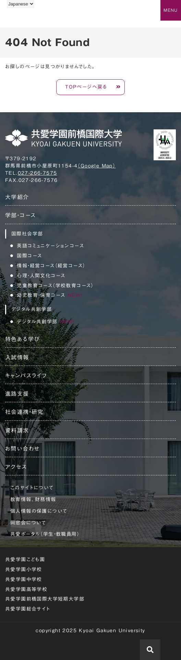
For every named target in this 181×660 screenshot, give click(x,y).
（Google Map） (96, 165)
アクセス (16, 467)
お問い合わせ (22, 448)
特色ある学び (22, 339)
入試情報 (17, 357)
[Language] (20, 4)
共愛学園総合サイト (27, 608)
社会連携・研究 (24, 412)
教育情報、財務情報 (33, 499)
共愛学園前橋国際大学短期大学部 (44, 599)
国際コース (29, 255)
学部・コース (20, 215)
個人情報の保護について (38, 511)
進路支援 (17, 393)
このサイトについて (32, 487)
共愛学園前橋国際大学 (38, 18)
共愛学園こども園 (25, 559)
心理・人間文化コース (41, 275)
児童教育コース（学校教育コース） (55, 285)
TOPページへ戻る (86, 86)
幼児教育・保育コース (49, 295)
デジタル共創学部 (45, 321)
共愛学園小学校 (23, 569)
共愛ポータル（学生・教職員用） (45, 534)
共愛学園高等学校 (26, 589)
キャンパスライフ (26, 375)
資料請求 (17, 430)
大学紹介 (17, 197)
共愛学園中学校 (23, 579)
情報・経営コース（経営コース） (51, 265)
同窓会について (28, 522)
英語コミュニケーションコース (50, 245)
